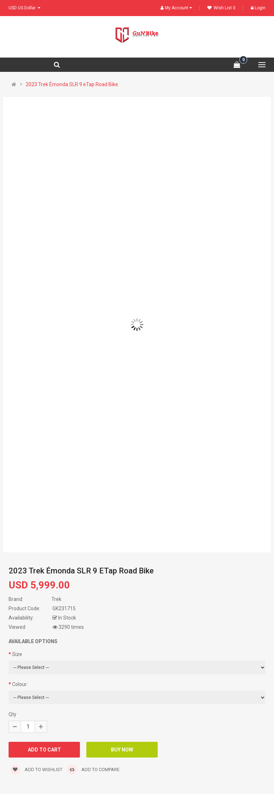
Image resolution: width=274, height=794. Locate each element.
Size (17, 654)
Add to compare (93, 769)
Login (258, 7)
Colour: (20, 684)
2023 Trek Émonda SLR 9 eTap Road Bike (72, 84)
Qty (12, 714)
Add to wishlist (36, 769)
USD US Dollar (24, 7)
